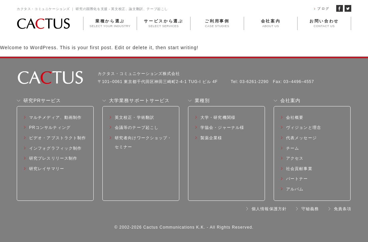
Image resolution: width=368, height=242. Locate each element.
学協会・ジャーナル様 (222, 127)
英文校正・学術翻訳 (134, 117)
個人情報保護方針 (269, 209)
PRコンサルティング (50, 127)
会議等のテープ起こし (137, 127)
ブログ (323, 8)
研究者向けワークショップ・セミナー (143, 142)
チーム (292, 148)
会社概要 (294, 117)
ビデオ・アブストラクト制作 (57, 138)
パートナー (297, 178)
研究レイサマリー (46, 168)
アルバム (294, 189)
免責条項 (342, 209)
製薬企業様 (211, 138)
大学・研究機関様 (218, 117)
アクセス (294, 158)
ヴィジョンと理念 (303, 127)
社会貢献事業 (299, 168)
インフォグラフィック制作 (55, 148)
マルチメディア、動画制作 (55, 117)
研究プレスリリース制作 (53, 158)
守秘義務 (310, 209)
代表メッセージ (301, 138)
